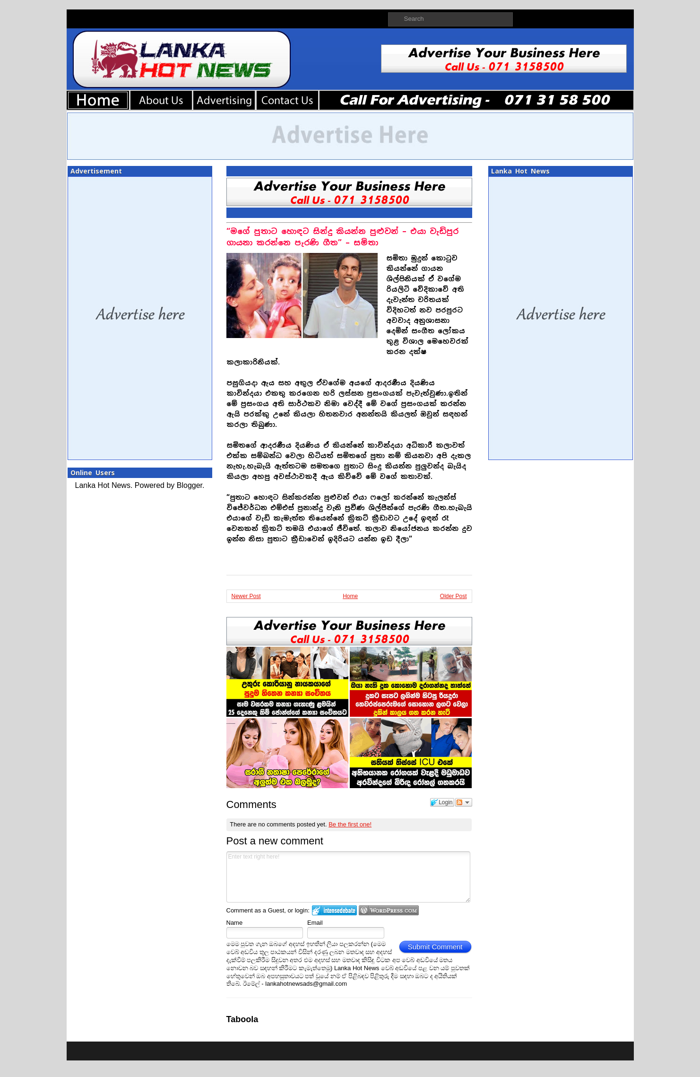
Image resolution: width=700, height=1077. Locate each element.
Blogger (189, 485)
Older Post (453, 596)
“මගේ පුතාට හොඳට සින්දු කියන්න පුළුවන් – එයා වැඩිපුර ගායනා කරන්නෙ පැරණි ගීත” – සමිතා (342, 237)
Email (315, 922)
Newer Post (246, 596)
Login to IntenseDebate (334, 910)
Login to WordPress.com (389, 910)
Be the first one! (350, 824)
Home (350, 596)
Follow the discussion (463, 802)
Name (234, 922)
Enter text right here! (348, 877)
